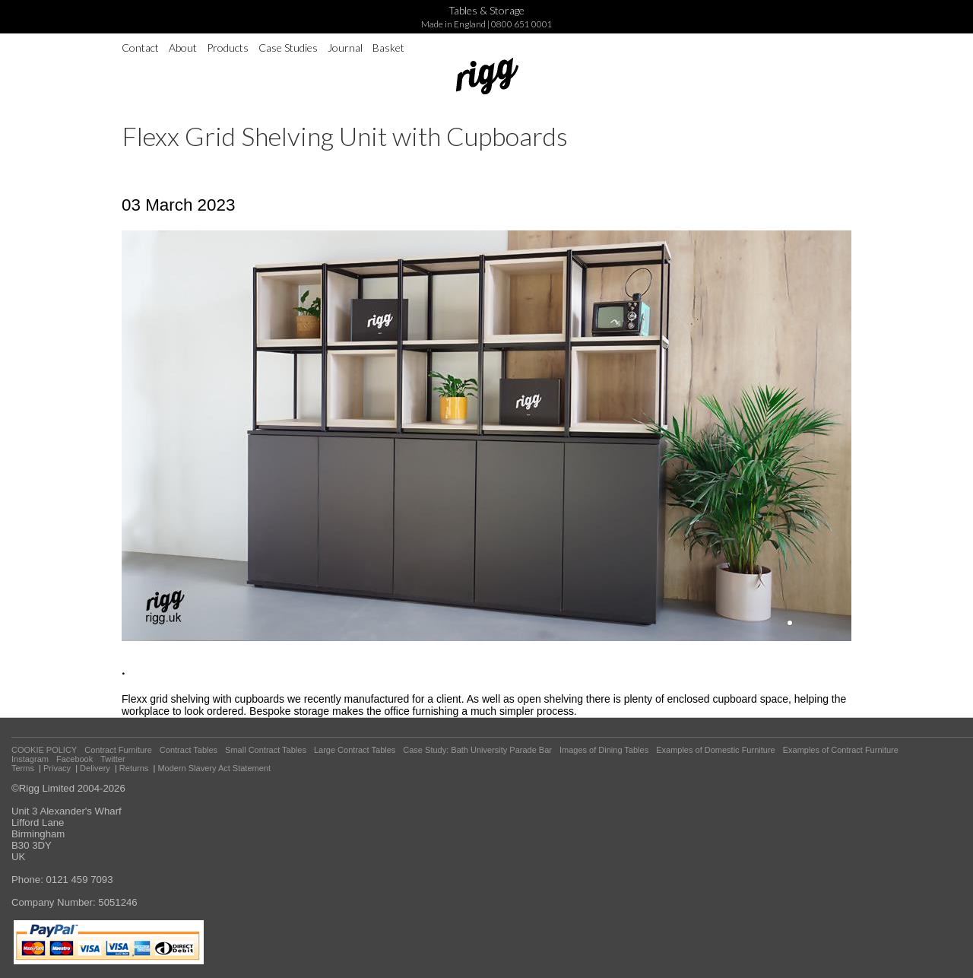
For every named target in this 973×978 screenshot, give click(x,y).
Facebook (74, 759)
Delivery (95, 768)
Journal (345, 47)
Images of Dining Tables (603, 749)
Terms (22, 768)
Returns (134, 768)
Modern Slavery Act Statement (214, 768)
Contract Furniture (118, 749)
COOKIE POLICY (44, 749)
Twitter (112, 759)
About (183, 47)
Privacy (57, 768)
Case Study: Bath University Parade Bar (477, 749)
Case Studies (288, 47)
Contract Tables (188, 749)
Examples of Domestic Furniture (715, 749)
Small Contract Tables (265, 749)
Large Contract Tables (354, 749)
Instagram (30, 759)
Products (228, 47)
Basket (388, 47)
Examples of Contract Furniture (841, 749)
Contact (140, 47)
